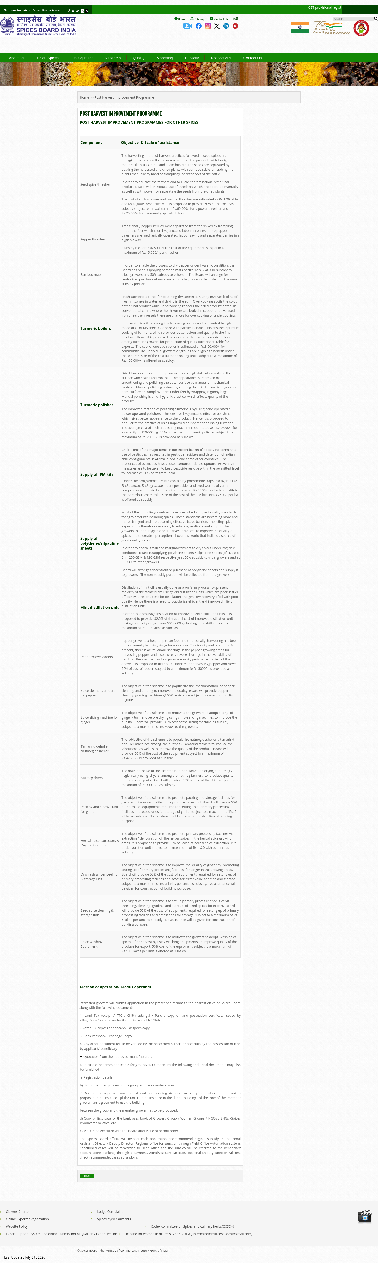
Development (82, 58)
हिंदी (235, 18)
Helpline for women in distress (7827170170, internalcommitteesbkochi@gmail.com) (188, 1234)
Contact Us (221, 19)
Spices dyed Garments (114, 1219)
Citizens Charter (18, 1211)
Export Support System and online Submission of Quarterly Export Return (61, 1234)
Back (87, 1176)
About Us (16, 58)
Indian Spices (47, 58)
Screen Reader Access (47, 10)
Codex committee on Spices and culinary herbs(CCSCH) (192, 1226)
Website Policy (17, 1226)
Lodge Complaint (110, 1211)
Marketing (164, 58)
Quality (139, 58)
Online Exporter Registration (27, 1219)
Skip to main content (17, 10)
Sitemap (200, 19)
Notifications (221, 58)
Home (181, 19)
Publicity (192, 58)
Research (113, 58)
